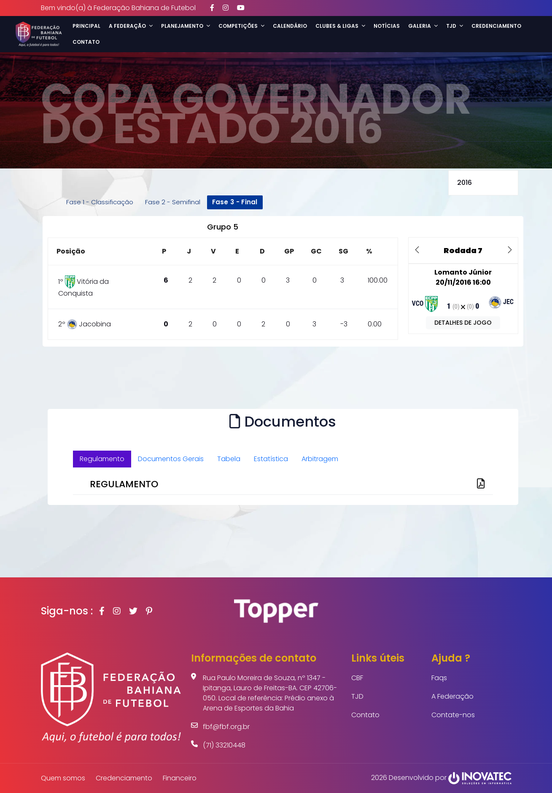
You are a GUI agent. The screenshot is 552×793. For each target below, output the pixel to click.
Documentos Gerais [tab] (171, 459)
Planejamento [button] (185, 25)
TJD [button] (454, 25)
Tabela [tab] (228, 459)
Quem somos (63, 778)
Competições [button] (241, 25)
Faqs (439, 678)
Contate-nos (453, 715)
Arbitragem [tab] (320, 459)
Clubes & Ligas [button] (340, 25)
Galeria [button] (423, 25)
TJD (357, 696)
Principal (86, 25)
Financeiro (180, 778)
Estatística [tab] (271, 459)
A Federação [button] (131, 25)
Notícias (387, 25)
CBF (357, 678)
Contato (86, 41)
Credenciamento (496, 25)
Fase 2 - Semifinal (172, 202)
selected (483, 182)
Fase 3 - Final (235, 202)
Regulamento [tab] (102, 459)
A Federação (452, 696)
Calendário (290, 25)
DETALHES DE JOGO (463, 322)
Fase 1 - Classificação (99, 202)
